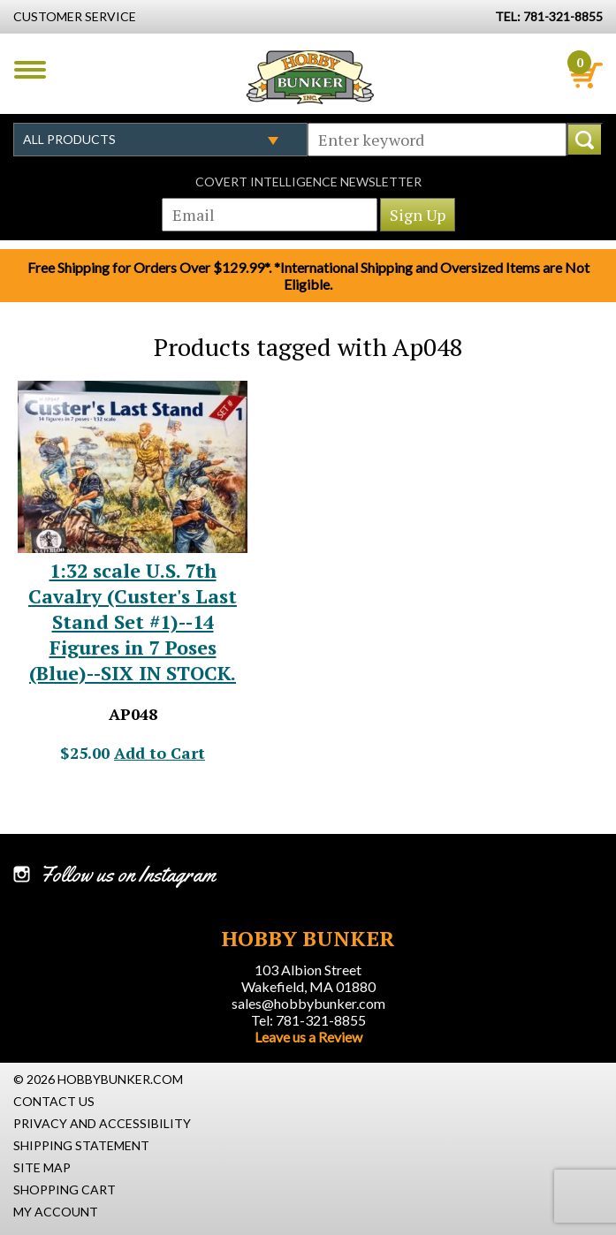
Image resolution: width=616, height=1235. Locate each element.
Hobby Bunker (310, 77)
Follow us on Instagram (128, 874)
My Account (55, 1211)
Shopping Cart (64, 1189)
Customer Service (74, 16)
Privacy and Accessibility (102, 1123)
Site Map (42, 1167)
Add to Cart (159, 752)
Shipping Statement (81, 1145)
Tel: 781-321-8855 (308, 1019)
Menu (30, 70)
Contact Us (54, 1101)
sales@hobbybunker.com (308, 1003)
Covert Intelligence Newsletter (308, 181)
